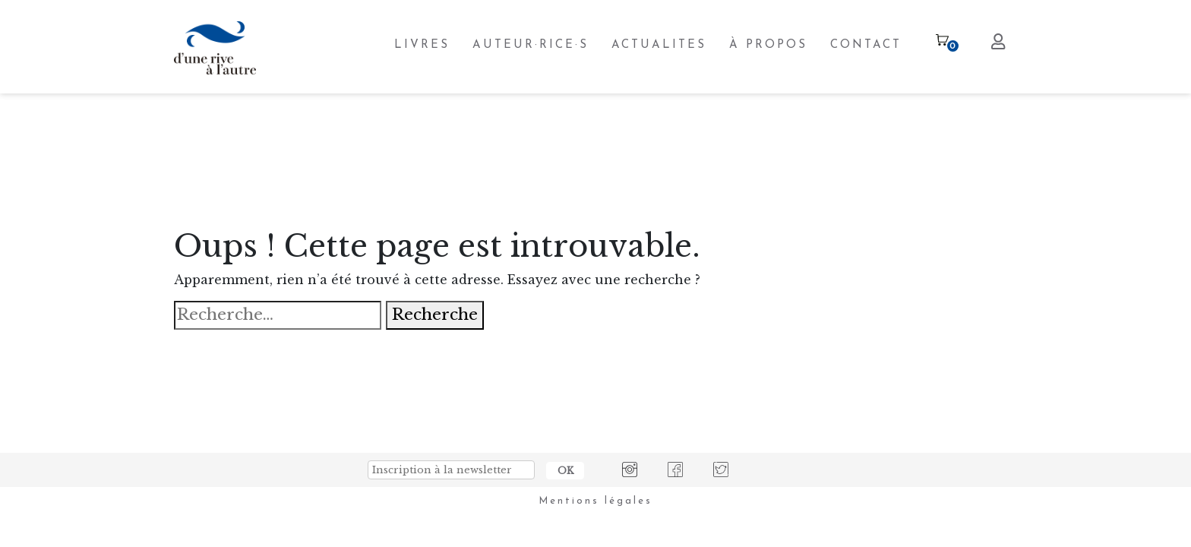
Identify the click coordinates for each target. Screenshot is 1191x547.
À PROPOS (768, 45)
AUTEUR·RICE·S (530, 45)
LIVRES (422, 45)
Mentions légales (595, 501)
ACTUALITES (658, 45)
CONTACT (866, 45)
